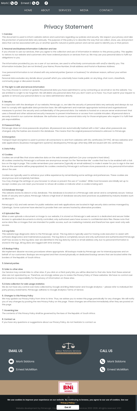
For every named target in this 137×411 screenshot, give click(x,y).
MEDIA (85, 10)
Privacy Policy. (68, 403)
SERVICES (65, 10)
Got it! (68, 407)
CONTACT (106, 10)
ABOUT (45, 10)
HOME (28, 10)
